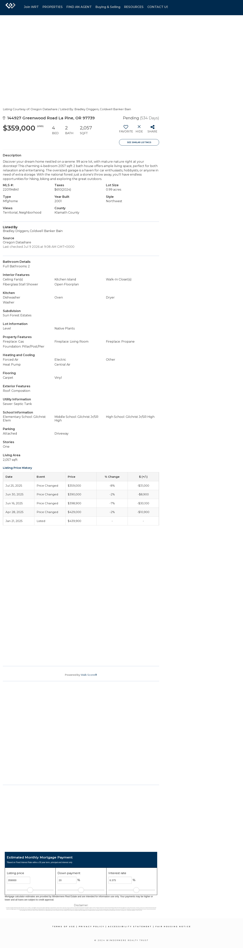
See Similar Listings (139, 142)
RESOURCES (134, 7)
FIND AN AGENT (79, 7)
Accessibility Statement (130, 926)
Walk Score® (89, 674)
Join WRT (31, 7)
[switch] (126, 130)
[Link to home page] (10, 7)
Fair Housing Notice (173, 926)
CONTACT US (158, 7)
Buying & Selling (107, 7)
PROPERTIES (53, 7)
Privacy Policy (91, 926)
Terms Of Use (63, 926)
